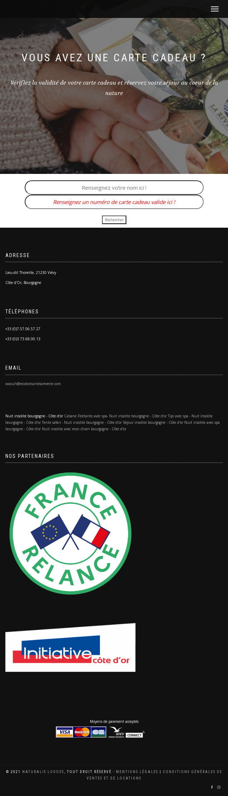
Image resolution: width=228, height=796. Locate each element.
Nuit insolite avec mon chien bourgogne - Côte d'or (84, 428)
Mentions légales (137, 772)
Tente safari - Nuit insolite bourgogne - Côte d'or (82, 422)
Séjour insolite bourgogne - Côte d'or (153, 422)
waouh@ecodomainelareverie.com (33, 383)
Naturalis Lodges (43, 772)
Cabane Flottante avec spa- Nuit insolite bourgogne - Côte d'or (115, 415)
